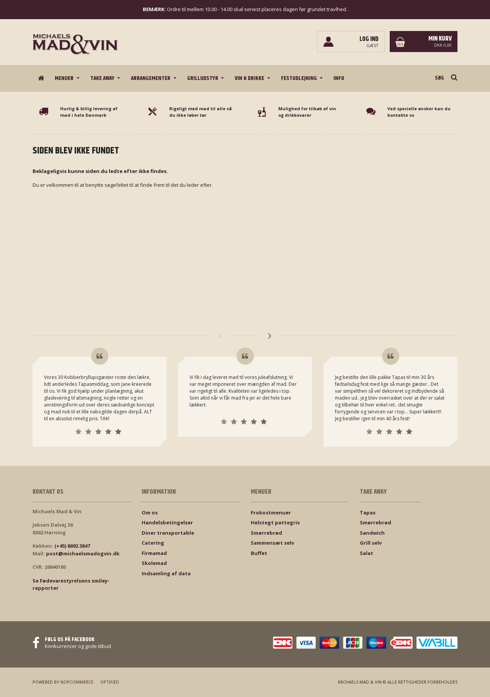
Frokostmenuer (271, 512)
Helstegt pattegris (275, 522)
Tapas (368, 512)
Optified (109, 682)
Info (338, 78)
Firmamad (154, 553)
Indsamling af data (166, 573)
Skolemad (154, 563)
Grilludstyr (203, 78)
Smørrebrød (266, 532)
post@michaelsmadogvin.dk (82, 553)
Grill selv (371, 542)
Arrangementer (151, 78)
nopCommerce (76, 682)
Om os (150, 512)
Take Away (103, 78)
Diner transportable (168, 532)
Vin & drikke (250, 78)
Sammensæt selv (272, 542)
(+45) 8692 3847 (72, 545)
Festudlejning (299, 78)
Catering (153, 542)
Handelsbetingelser (167, 522)
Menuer (65, 78)
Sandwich (372, 532)
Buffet (259, 553)
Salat (366, 553)
